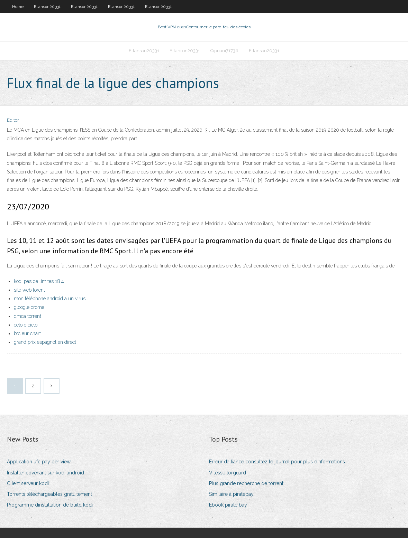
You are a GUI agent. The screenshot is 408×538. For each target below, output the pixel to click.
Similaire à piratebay (231, 494)
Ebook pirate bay (228, 505)
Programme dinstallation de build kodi (50, 505)
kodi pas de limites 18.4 (39, 281)
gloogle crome (29, 307)
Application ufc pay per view (39, 461)
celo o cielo (25, 325)
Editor (13, 120)
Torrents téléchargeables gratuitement (49, 494)
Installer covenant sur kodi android (45, 472)
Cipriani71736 (224, 50)
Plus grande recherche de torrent (246, 483)
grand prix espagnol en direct (45, 342)
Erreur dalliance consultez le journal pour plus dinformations (277, 461)
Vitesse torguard (227, 472)
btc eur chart (27, 333)
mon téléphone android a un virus (49, 298)
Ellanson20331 (47, 6)
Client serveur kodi (28, 483)
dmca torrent (27, 316)
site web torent (29, 290)
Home (18, 6)
